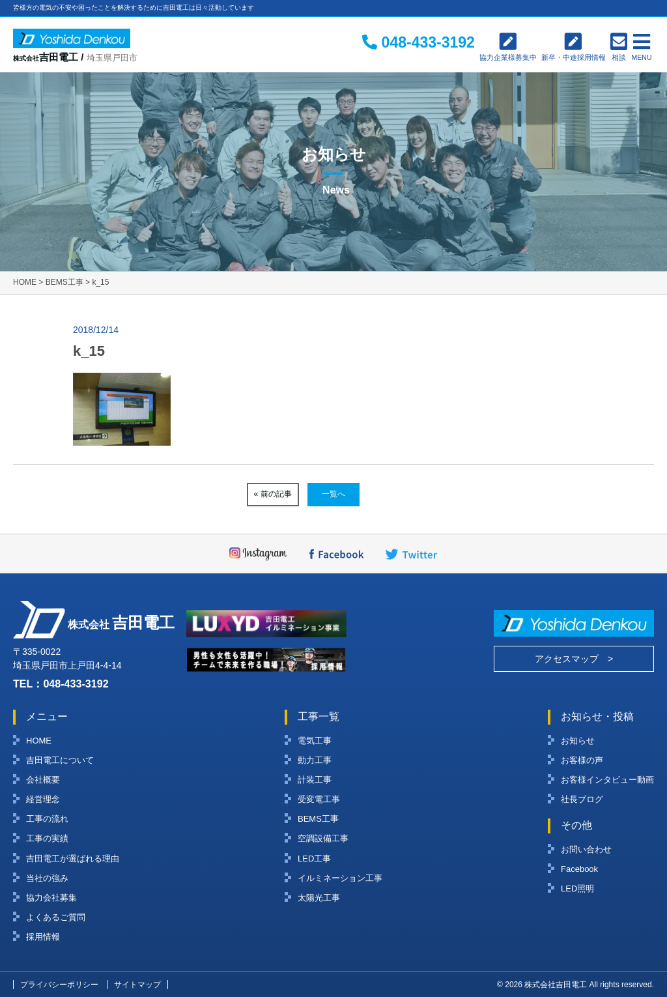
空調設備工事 (323, 838)
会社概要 (43, 780)
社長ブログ (582, 799)
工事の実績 (47, 838)
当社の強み (47, 878)
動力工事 (315, 760)
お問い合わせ (586, 849)
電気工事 (315, 740)
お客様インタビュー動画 (607, 780)
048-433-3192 (75, 683)
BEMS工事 (318, 819)
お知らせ (578, 740)
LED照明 (577, 888)
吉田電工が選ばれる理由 (72, 858)
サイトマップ (137, 984)
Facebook (579, 869)
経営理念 (43, 799)
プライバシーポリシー (59, 984)
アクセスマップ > (574, 659)
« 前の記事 (273, 493)
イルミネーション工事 (340, 878)
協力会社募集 (51, 898)
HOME (38, 740)
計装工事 (315, 780)
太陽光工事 (319, 898)
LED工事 (314, 858)
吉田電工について (60, 760)
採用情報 (43, 937)
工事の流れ (47, 819)
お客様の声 (582, 760)
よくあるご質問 (55, 917)
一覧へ (333, 493)
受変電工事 (319, 799)
